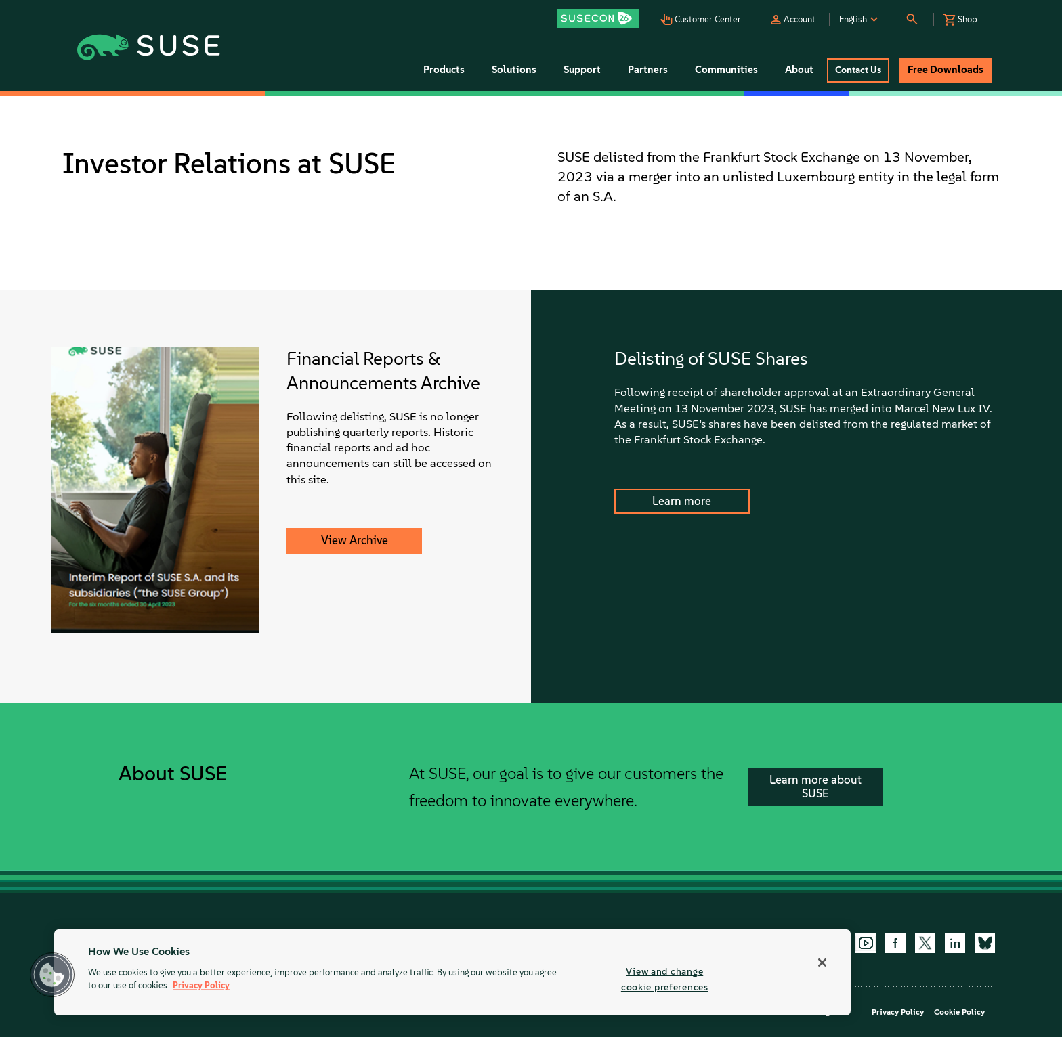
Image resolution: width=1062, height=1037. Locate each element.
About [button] (799, 70)
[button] (601, 14)
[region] (452, 972)
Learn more (681, 501)
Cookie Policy (959, 1012)
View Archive (354, 540)
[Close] (822, 962)
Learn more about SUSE (815, 786)
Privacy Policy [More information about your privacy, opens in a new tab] (201, 986)
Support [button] (582, 70)
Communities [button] (726, 70)
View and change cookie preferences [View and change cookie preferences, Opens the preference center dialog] (664, 979)
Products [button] (444, 70)
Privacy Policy (898, 1012)
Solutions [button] (514, 70)
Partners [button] (648, 70)
